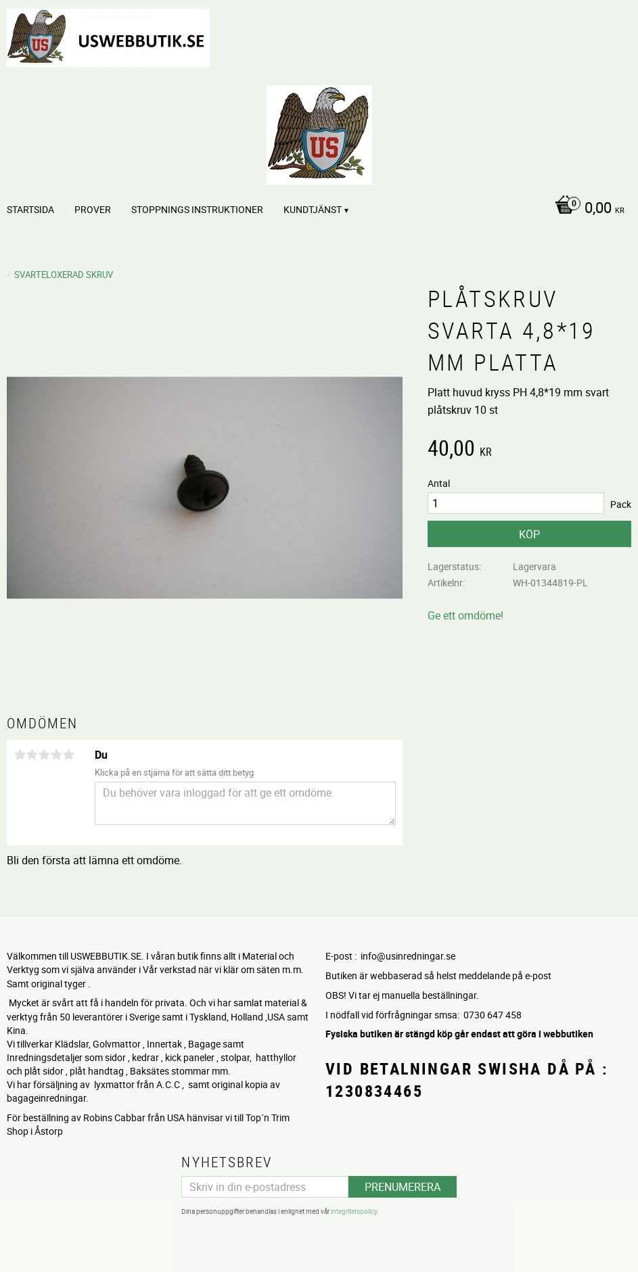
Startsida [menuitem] (30, 209)
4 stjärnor (56, 755)
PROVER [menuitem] (92, 209)
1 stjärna (20, 755)
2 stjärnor (32, 755)
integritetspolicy (354, 1211)
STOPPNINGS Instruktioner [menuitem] (197, 209)
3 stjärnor (44, 755)
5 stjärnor (68, 755)
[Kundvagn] (586, 209)
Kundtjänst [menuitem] (312, 209)
